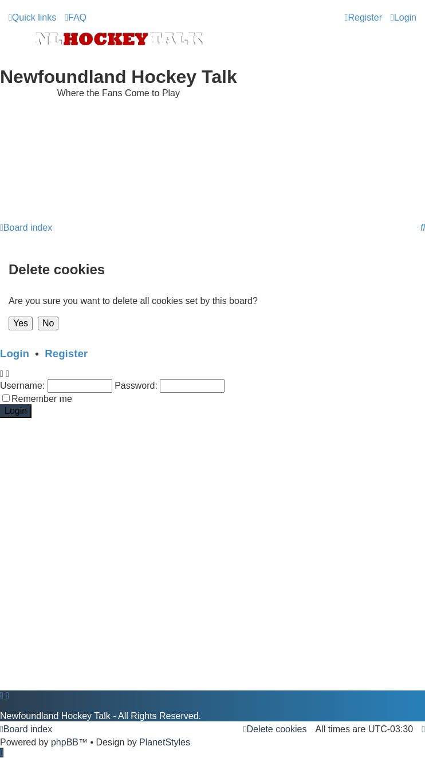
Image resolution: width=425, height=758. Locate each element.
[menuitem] (75, 17)
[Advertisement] (212, 188)
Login (14, 354)
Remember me (41, 399)
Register (66, 354)
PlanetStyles (164, 742)
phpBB (64, 742)
